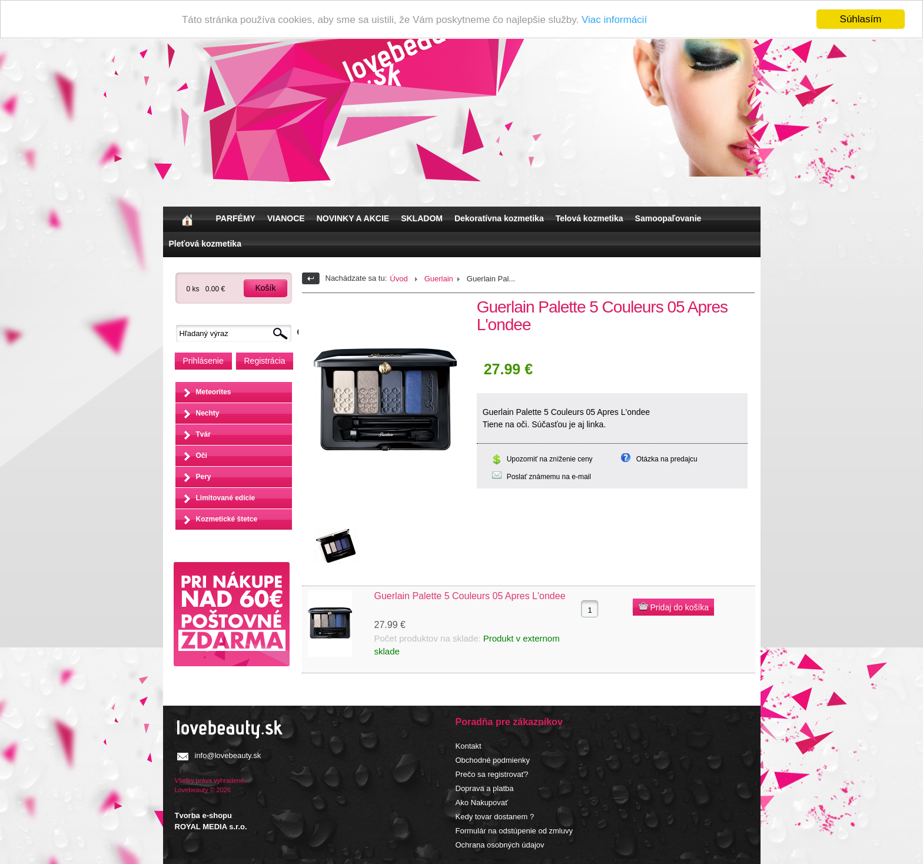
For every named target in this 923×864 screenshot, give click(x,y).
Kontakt (469, 746)
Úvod (398, 278)
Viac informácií (614, 19)
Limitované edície (225, 498)
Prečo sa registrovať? (492, 774)
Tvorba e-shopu (204, 815)
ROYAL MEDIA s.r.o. (211, 826)
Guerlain (438, 278)
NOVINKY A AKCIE (353, 218)
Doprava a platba (485, 788)
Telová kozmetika (589, 218)
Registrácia (264, 360)
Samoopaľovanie (668, 218)
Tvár (203, 434)
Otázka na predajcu (667, 459)
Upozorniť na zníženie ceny (550, 459)
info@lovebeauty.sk (228, 755)
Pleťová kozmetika (205, 243)
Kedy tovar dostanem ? (495, 816)
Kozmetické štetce (227, 519)
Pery (203, 477)
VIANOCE (286, 218)
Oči (201, 455)
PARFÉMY (235, 218)
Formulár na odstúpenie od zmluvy (514, 830)
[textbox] (236, 333)
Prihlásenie (203, 360)
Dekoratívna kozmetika (499, 218)
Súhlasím (861, 19)
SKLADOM (422, 218)
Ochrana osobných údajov (500, 844)
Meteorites (213, 392)
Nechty (208, 413)
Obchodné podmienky (493, 760)
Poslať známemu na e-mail (549, 477)
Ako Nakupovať (482, 802)
